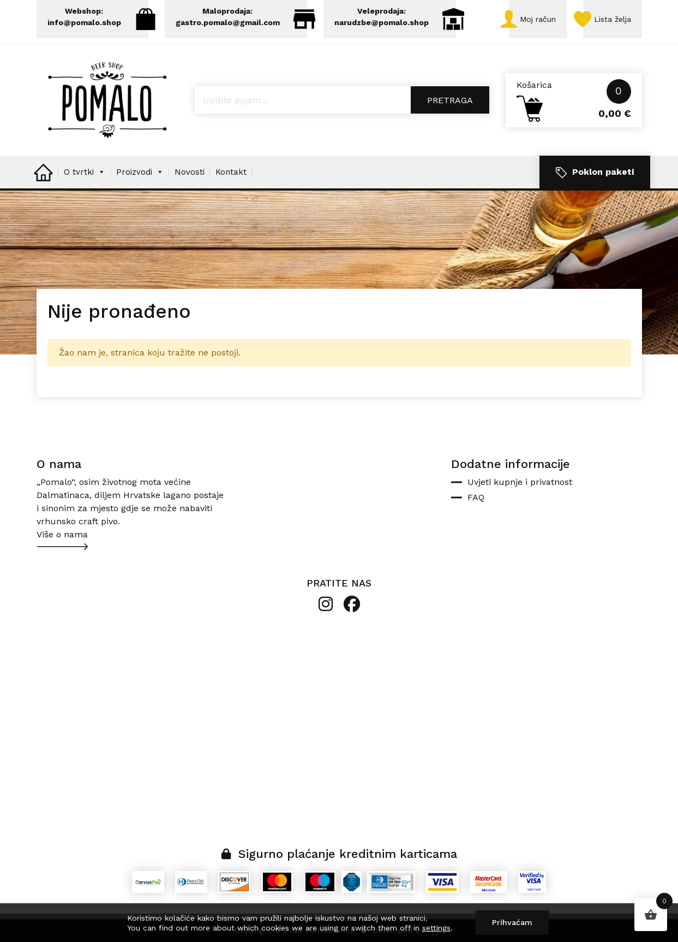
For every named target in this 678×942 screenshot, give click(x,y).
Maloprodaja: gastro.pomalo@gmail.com (241, 18)
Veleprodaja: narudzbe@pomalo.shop (395, 18)
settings (436, 927)
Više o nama (62, 534)
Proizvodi (140, 172)
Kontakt (231, 172)
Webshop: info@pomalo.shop (97, 18)
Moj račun (532, 19)
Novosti (190, 172)
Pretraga (450, 100)
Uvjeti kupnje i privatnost (519, 482)
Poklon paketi (595, 172)
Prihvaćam (512, 922)
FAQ (475, 497)
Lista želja (607, 19)
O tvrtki (84, 172)
